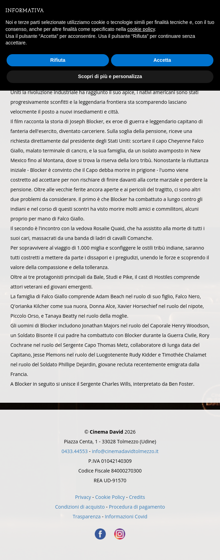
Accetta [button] (162, 60)
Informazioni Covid (126, 516)
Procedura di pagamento (137, 506)
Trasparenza (87, 516)
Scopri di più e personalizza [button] (110, 76)
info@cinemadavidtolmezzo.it (125, 451)
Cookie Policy (110, 497)
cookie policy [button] (141, 29)
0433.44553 (74, 451)
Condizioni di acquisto (80, 506)
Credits (137, 497)
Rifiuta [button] (58, 60)
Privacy (83, 497)
